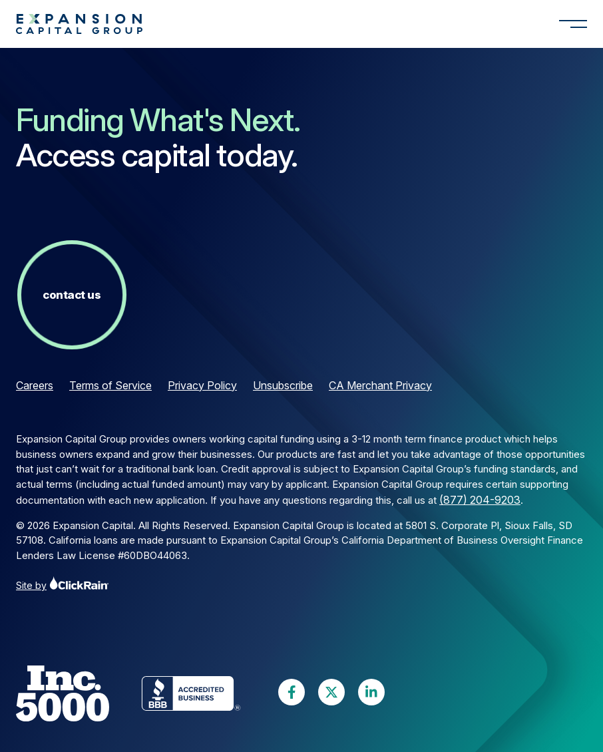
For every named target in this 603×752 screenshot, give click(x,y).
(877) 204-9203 (479, 499)
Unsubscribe (283, 385)
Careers (34, 385)
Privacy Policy (202, 385)
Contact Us (71, 294)
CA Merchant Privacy (380, 385)
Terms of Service (110, 385)
